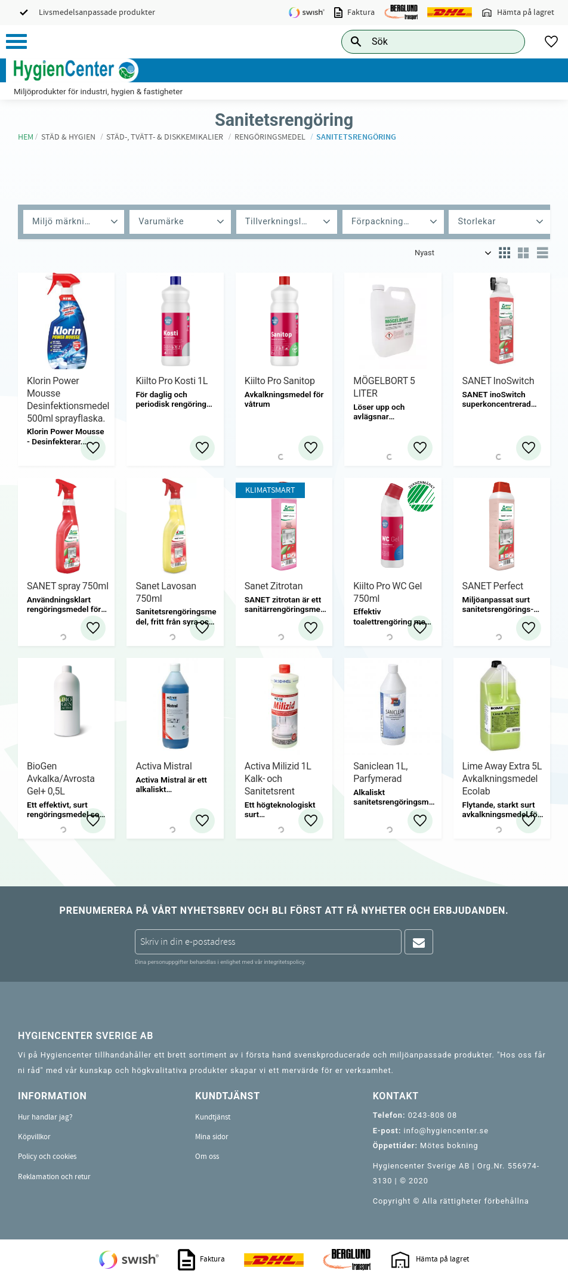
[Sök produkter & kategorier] (420, 41)
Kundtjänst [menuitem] (212, 1117)
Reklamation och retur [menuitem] (54, 1177)
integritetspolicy (284, 962)
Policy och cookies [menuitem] (47, 1156)
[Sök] (506, 41)
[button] (16, 41)
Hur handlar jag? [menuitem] (45, 1117)
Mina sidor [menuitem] (212, 1137)
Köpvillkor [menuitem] (34, 1137)
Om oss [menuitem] (207, 1156)
